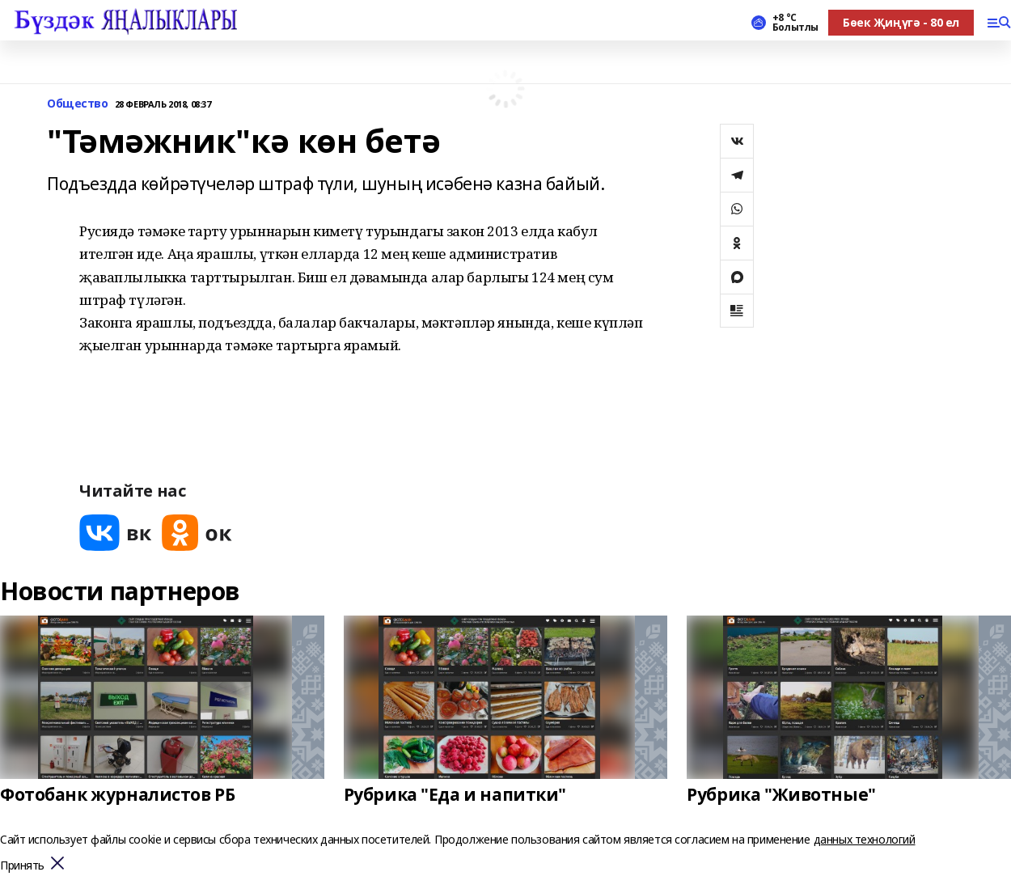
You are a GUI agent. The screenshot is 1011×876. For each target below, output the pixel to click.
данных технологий (865, 839)
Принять (22, 866)
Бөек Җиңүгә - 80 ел (901, 22)
